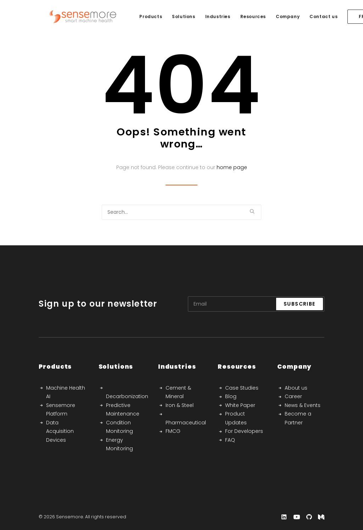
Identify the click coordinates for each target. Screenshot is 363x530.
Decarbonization (127, 396)
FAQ (230, 439)
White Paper (240, 405)
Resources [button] (243, 16)
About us (296, 387)
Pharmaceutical (186, 422)
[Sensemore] (73, 17)
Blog (230, 396)
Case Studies (241, 387)
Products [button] (140, 16)
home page (232, 167)
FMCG (173, 431)
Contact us (314, 16)
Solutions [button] (173, 16)
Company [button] (278, 16)
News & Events (302, 405)
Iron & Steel (180, 405)
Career (293, 396)
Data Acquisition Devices (60, 431)
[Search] (181, 212)
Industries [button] (207, 16)
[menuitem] (140, 16)
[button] (252, 211)
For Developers (244, 431)
